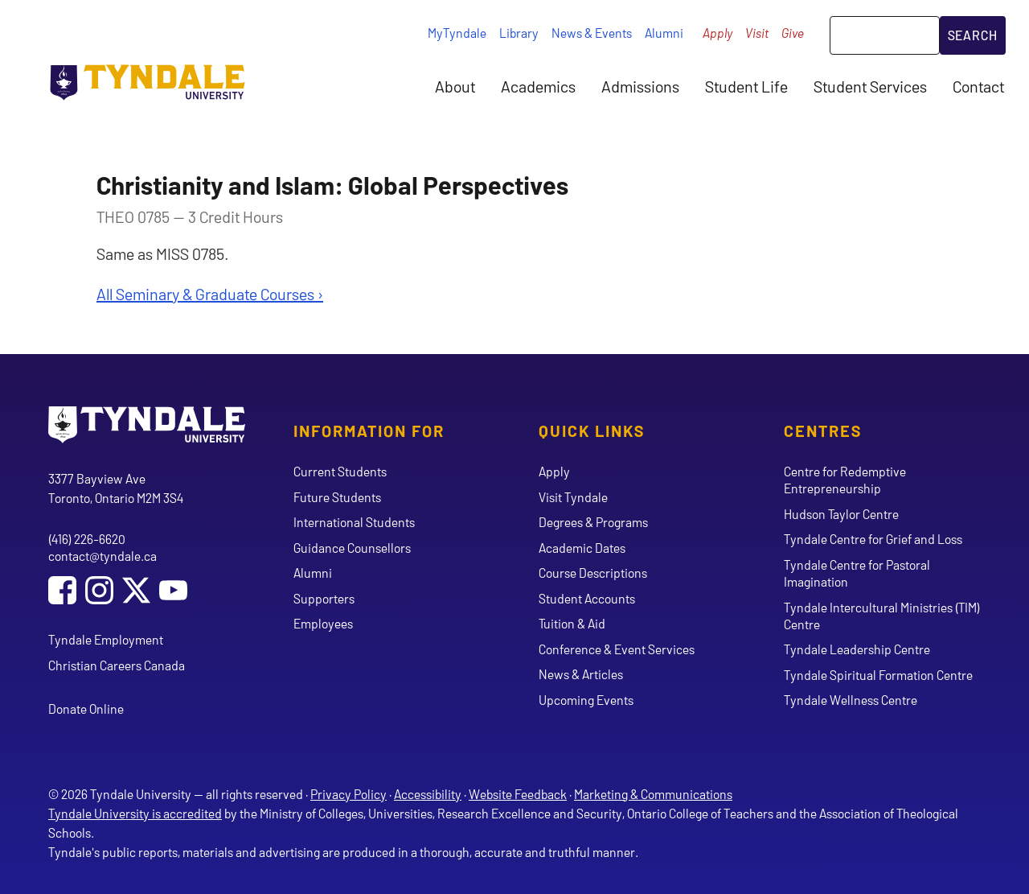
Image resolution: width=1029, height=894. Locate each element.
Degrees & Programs (593, 521)
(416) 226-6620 (86, 538)
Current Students (340, 471)
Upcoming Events (586, 699)
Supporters (324, 598)
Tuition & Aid (572, 623)
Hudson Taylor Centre (841, 513)
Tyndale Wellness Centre (850, 699)
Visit (757, 32)
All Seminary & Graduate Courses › (209, 293)
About (455, 86)
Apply (717, 32)
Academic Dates (582, 547)
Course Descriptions (593, 572)
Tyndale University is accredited (135, 813)
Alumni (664, 32)
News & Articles (581, 674)
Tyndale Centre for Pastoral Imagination (857, 573)
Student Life (746, 86)
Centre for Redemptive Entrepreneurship (845, 479)
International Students (354, 521)
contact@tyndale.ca (102, 555)
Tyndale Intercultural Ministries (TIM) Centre (882, 615)
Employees (323, 623)
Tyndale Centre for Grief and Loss (873, 538)
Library (519, 32)
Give (792, 32)
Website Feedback (518, 793)
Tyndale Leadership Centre (857, 649)
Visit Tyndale (573, 497)
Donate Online (86, 708)
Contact (978, 86)
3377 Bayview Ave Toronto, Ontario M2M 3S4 (115, 488)
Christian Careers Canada (116, 665)
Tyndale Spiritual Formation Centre (878, 674)
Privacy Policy (348, 793)
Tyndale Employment (105, 639)
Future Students (337, 497)
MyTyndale (457, 32)
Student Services (870, 86)
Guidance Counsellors (352, 547)
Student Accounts (587, 598)
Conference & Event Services (617, 649)
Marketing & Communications (653, 793)
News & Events (591, 32)
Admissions (640, 86)
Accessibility (427, 793)
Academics (538, 86)
